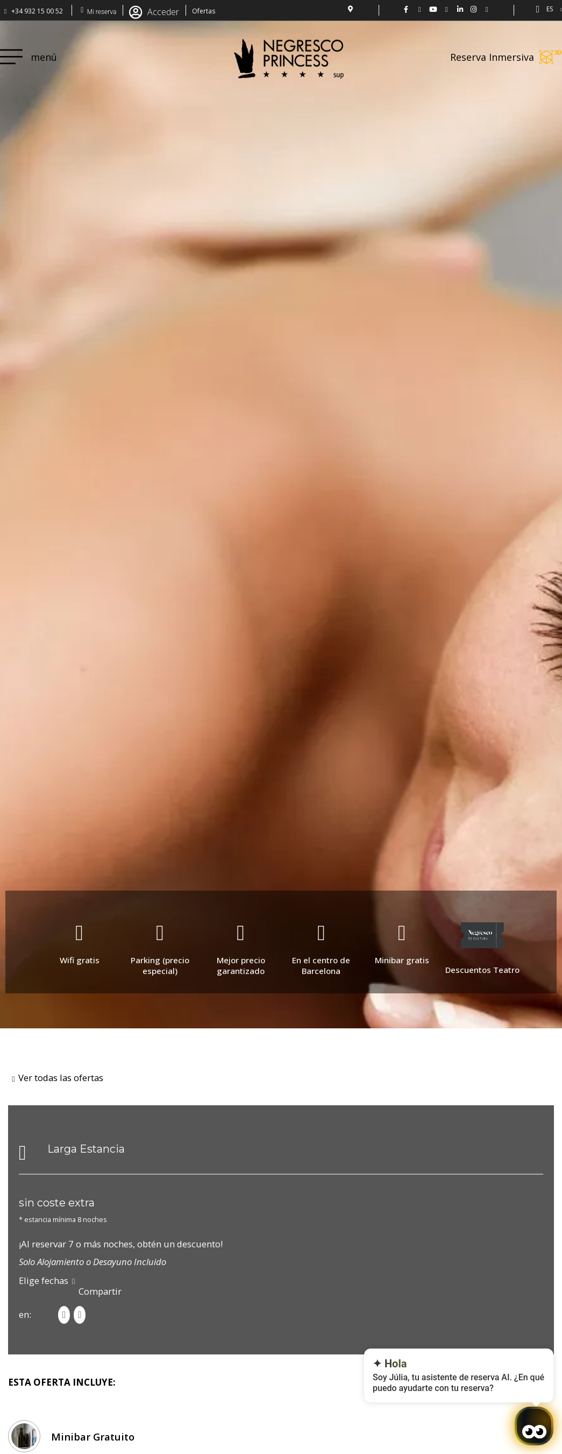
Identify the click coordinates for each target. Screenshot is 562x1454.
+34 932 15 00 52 (37, 11)
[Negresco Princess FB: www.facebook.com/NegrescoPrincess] (406, 9)
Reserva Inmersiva (492, 57)
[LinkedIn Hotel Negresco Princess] (460, 9)
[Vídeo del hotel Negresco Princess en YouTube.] (433, 9)
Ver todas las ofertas (60, 1077)
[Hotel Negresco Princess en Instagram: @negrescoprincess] (473, 9)
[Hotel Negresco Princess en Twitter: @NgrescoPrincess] (419, 9)
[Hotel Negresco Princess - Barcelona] (487, 9)
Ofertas (203, 11)
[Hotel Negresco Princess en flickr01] (446, 9)
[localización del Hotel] (350, 9)
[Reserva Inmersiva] (550, 57)
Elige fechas (43, 1280)
